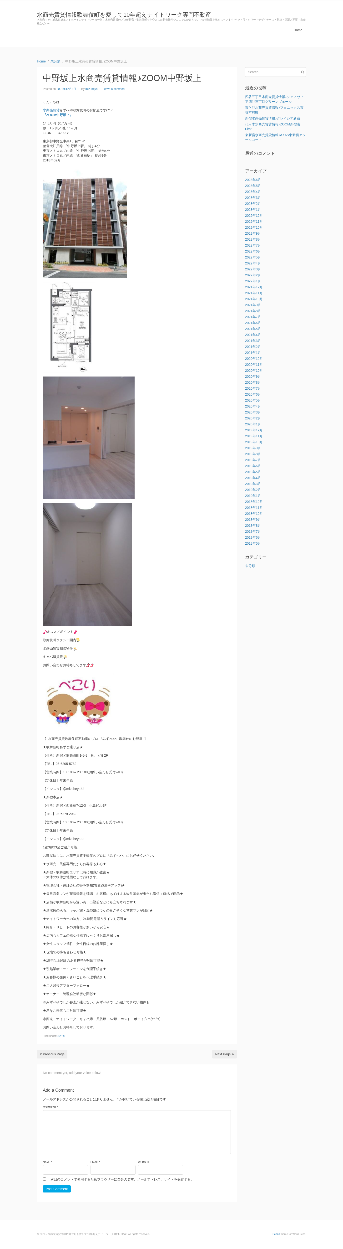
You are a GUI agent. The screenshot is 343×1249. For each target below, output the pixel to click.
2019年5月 (253, 472)
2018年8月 (253, 525)
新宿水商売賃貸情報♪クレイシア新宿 (272, 118)
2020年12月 (254, 359)
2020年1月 (253, 424)
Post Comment (57, 1189)
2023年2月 (253, 204)
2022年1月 (253, 281)
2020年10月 (254, 370)
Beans (276, 1234)
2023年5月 (253, 186)
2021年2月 (253, 347)
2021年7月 (253, 317)
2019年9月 (253, 448)
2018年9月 (253, 519)
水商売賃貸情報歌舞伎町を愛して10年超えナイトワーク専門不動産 (124, 14)
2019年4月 (253, 478)
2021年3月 (253, 341)
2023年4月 (253, 192)
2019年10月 (254, 442)
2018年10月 (254, 514)
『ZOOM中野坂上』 (58, 115)
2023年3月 (253, 198)
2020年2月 (253, 418)
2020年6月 (253, 394)
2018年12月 (254, 502)
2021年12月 (254, 287)
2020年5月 (253, 400)
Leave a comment (114, 89)
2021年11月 (254, 293)
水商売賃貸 (51, 110)
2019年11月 (254, 436)
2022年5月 (253, 257)
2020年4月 (253, 406)
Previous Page (52, 1054)
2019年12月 (254, 430)
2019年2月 (253, 490)
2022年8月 (253, 239)
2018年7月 (253, 531)
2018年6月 (253, 537)
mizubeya (91, 89)
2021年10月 (254, 299)
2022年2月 (253, 275)
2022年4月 (253, 263)
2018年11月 (254, 508)
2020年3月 (253, 412)
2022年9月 (253, 233)
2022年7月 (253, 245)
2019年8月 (253, 454)
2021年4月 (253, 335)
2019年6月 (253, 466)
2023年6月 (253, 180)
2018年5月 (253, 543)
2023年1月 (253, 210)
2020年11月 (254, 364)
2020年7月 (253, 388)
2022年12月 (254, 215)
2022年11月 (254, 221)
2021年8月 (253, 311)
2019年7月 (253, 460)
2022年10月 (254, 227)
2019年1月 (253, 496)
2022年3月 (253, 269)
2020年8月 (253, 382)
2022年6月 (253, 251)
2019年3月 (253, 484)
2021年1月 (253, 353)
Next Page (224, 1054)
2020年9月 (253, 376)
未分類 (61, 1035)
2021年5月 (253, 329)
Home (298, 30)
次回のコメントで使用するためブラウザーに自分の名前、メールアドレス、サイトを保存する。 (122, 1179)
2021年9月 (253, 305)
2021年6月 (253, 323)
